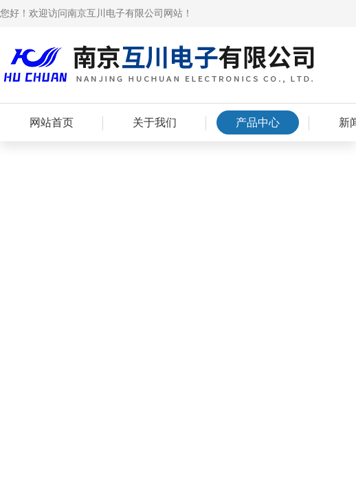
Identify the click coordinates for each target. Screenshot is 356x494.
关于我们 (155, 122)
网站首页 (52, 122)
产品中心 (258, 122)
